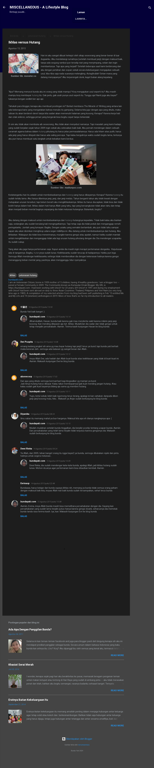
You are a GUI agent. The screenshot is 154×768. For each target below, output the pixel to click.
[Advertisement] (142, 83)
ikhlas (12, 284)
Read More (117, 664)
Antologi (72, 28)
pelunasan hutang (36, 45)
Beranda (17, 28)
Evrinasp (24, 492)
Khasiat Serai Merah (21, 674)
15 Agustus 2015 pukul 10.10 (58, 433)
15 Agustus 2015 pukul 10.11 (58, 401)
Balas (23, 345)
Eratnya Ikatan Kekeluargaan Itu (28, 709)
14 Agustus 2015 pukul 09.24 (45, 458)
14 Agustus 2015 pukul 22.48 (43, 493)
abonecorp (26, 386)
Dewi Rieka (26, 458)
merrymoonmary (83, 754)
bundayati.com (37, 326)
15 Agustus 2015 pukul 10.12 (58, 363)
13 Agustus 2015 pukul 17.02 (45, 386)
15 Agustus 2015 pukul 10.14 (58, 326)
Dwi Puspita (26, 351)
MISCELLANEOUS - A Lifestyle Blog (39, 7)
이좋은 (23, 316)
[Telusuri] (150, 8)
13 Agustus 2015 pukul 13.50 (40, 316)
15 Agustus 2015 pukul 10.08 (49, 511)
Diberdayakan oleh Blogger (77, 748)
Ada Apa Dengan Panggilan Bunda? (30, 638)
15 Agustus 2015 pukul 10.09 (58, 470)
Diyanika (24, 423)
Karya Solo (91, 28)
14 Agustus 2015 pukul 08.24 (43, 423)
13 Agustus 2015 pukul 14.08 (46, 351)
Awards (56, 28)
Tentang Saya (37, 28)
